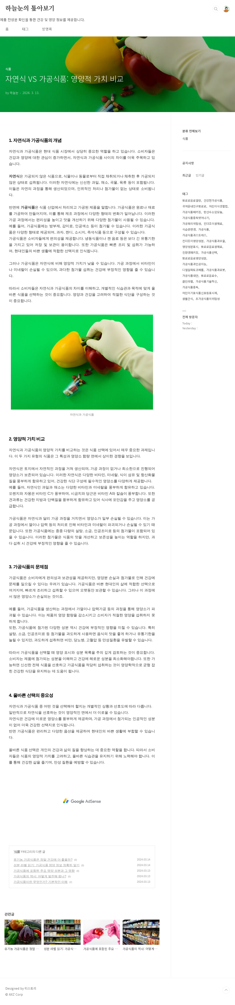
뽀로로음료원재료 (211, 247)
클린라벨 (187, 281)
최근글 (186, 175)
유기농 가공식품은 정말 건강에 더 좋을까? (43, 859)
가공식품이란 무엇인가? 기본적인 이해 (41, 882)
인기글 (200, 175)
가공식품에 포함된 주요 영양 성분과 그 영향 (44, 870)
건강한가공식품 (213, 200)
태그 (25, 29)
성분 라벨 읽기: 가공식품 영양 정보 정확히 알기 (47, 865)
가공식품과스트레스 (194, 235)
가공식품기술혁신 (206, 281)
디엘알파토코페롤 (193, 270)
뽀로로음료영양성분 (194, 258)
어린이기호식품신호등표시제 (199, 293)
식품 (17, 851)
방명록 (47, 29)
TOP (226, 990)
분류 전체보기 (191, 131)
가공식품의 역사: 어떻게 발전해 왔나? (40, 876)
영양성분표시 (190, 247)
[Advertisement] (82, 801)
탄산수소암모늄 (213, 212)
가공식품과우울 (215, 241)
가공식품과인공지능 (194, 264)
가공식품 (203, 229)
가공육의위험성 (191, 223)
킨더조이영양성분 (193, 241)
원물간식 (187, 299)
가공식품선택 (209, 252)
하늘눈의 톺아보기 (30, 9)
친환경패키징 (190, 252)
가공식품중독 (190, 287)
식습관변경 (189, 229)
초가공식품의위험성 (208, 299)
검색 (216, 9)
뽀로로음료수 (209, 275)
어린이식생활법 (218, 206)
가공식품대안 (190, 275)
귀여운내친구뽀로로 (194, 206)
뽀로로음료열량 (191, 200)
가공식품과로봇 (215, 270)
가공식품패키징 (191, 212)
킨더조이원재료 (213, 223)
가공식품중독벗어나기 (195, 218)
